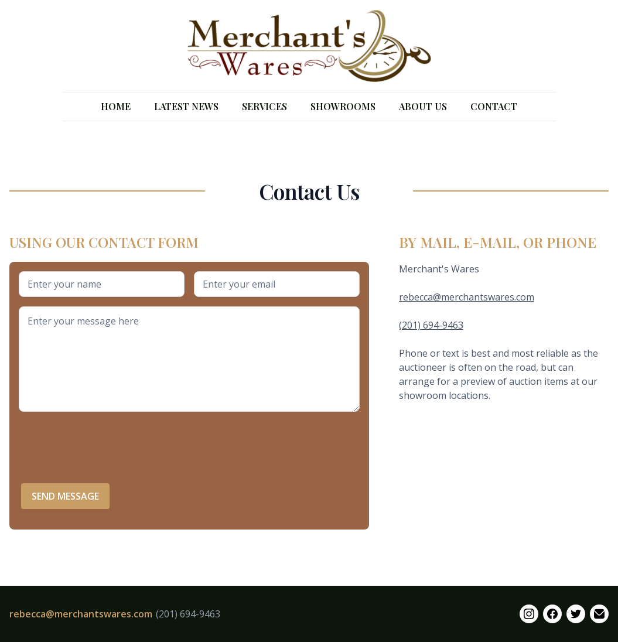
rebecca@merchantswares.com (466, 297)
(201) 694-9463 (431, 325)
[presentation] (108, 444)
